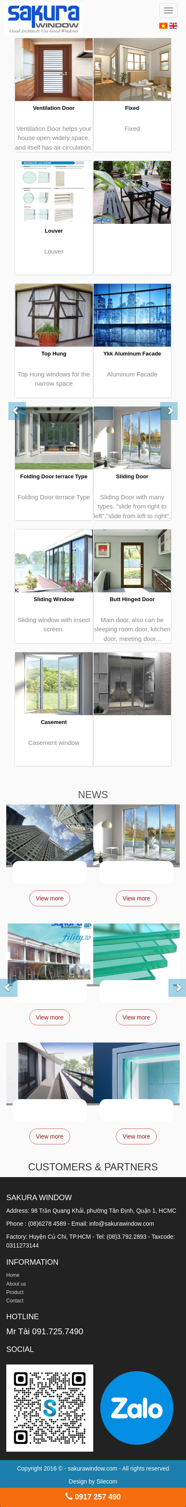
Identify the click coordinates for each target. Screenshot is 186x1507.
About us (16, 1284)
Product (14, 1292)
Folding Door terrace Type (53, 476)
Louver (54, 231)
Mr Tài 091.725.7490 (44, 1331)
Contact (14, 1301)
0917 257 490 (93, 1496)
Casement (54, 722)
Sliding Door (132, 476)
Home (13, 1275)
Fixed (132, 108)
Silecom (107, 1481)
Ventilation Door (54, 108)
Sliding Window (53, 599)
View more (50, 898)
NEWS (93, 794)
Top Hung (53, 353)
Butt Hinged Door (132, 599)
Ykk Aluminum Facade (132, 353)
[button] (10, 406)
